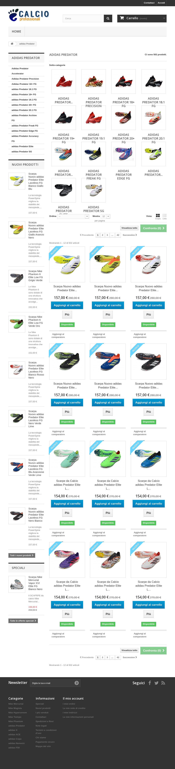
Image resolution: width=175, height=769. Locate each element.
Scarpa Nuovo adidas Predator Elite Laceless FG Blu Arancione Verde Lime (36, 467)
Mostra (96, 216)
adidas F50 (14, 747)
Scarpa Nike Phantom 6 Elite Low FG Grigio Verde (35, 276)
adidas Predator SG (22, 151)
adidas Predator (16, 726)
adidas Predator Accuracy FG (25, 138)
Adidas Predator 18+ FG (24, 84)
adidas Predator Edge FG (25, 131)
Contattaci (149, 3)
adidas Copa (14, 739)
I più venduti (42, 712)
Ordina (52, 216)
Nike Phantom (15, 721)
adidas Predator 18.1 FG (24, 89)
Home (16, 31)
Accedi (161, 3)
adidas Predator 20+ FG (24, 105)
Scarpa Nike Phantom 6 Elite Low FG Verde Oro (35, 321)
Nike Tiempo (14, 717)
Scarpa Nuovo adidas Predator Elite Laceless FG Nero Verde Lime (36, 419)
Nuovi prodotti (25, 164)
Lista (165, 217)
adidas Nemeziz (16, 743)
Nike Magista (15, 708)
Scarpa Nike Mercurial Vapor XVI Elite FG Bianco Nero (35, 583)
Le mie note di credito (74, 708)
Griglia (158, 217)
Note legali (41, 726)
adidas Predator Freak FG (25, 125)
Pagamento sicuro (45, 742)
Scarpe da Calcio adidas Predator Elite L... (67, 484)
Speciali (18, 568)
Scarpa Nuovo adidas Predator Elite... (67, 288)
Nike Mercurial (15, 704)
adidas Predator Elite (22, 146)
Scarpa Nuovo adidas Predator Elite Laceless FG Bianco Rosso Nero (36, 370)
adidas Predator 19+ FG (24, 94)
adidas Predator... (64, 173)
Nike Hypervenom (17, 712)
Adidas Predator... (64, 100)
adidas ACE (14, 734)
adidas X (12, 730)
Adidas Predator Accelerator (20, 71)
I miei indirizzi (70, 712)
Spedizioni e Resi (45, 721)
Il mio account (73, 698)
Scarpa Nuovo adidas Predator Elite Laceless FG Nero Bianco (36, 514)
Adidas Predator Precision (25, 79)
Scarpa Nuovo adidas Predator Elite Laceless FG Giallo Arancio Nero (36, 230)
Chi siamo (41, 737)
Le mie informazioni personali (78, 717)
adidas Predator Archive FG (24, 118)
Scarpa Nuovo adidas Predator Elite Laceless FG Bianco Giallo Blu (36, 181)
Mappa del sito (43, 746)
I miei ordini (69, 704)
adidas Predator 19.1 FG (24, 99)
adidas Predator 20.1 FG (24, 110)
